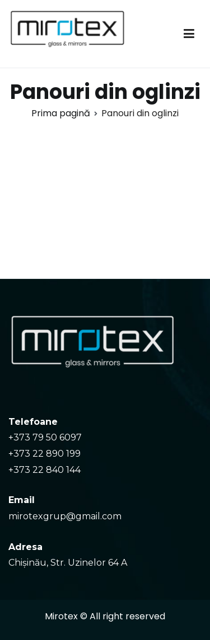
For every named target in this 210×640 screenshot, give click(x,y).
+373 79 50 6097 (45, 437)
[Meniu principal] (189, 34)
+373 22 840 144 (44, 469)
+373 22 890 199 (44, 453)
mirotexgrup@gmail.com (65, 516)
